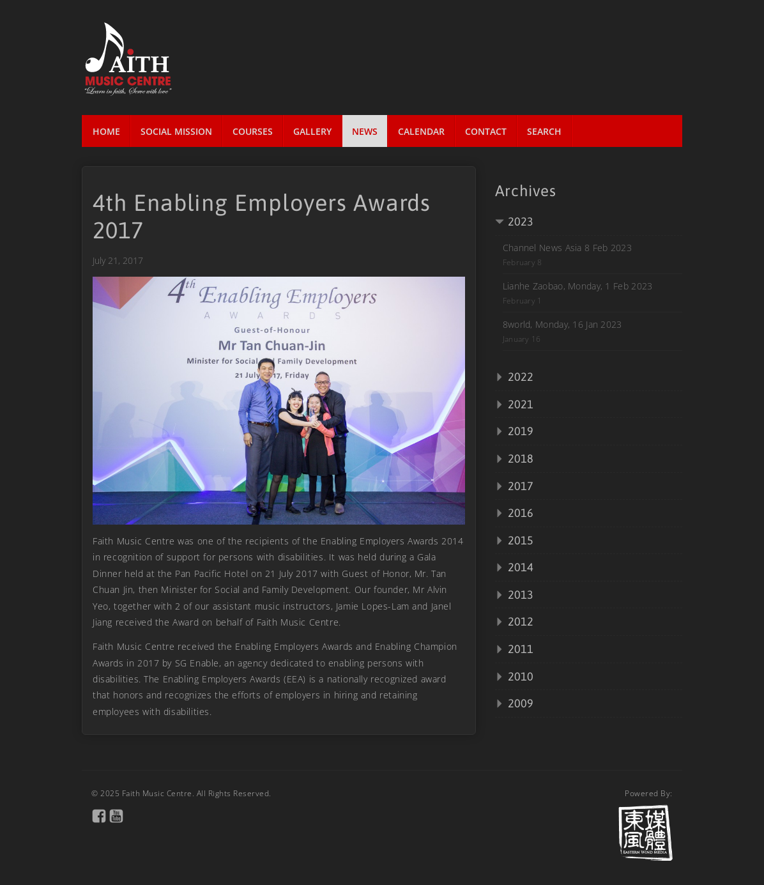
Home (106, 131)
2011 (520, 649)
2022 (520, 376)
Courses (253, 131)
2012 (520, 621)
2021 (520, 404)
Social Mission (176, 131)
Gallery (312, 131)
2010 (520, 676)
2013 (520, 594)
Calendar (421, 131)
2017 (520, 486)
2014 (520, 567)
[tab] (588, 222)
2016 (520, 512)
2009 (520, 703)
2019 (520, 431)
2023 (520, 221)
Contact (486, 131)
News (365, 131)
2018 (520, 458)
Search (544, 131)
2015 (520, 540)
